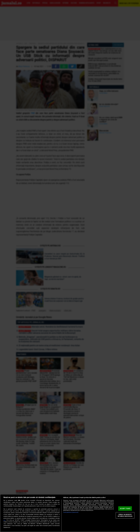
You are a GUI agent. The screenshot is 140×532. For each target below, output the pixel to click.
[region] (70, 513)
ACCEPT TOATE (125, 508)
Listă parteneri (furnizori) (70, 512)
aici (4, 520)
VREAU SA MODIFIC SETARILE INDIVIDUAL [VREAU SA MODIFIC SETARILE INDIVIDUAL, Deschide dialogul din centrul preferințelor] (125, 515)
